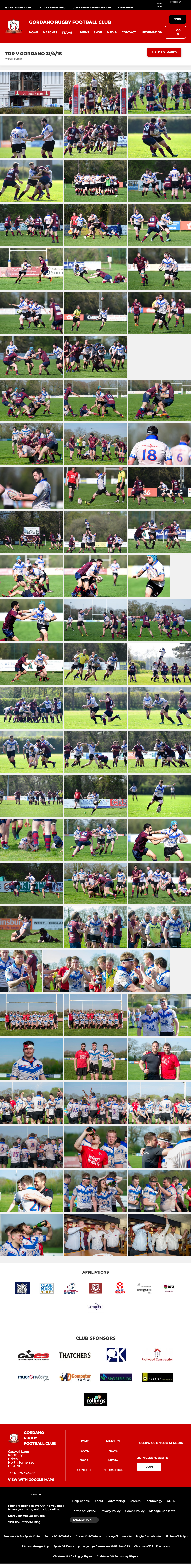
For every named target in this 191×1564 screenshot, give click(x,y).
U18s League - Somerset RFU (92, 7)
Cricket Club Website (88, 1536)
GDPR (171, 1501)
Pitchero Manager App (35, 1546)
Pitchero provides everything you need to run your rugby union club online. (36, 1507)
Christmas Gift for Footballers (152, 1546)
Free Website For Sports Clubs (22, 1536)
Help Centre (81, 1501)
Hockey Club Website (118, 1536)
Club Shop (125, 7)
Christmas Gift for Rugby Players (72, 1556)
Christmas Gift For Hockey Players (117, 1556)
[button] (33, 32)
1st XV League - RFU (18, 7)
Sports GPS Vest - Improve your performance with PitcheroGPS (92, 1546)
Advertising (116, 1501)
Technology (153, 1501)
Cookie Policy (134, 1511)
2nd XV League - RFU (51, 7)
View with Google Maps (31, 1479)
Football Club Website (58, 1536)
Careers (135, 1501)
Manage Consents (162, 1511)
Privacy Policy (110, 1511)
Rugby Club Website (148, 1536)
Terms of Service (84, 1511)
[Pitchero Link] (178, 6)
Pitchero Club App (176, 1536)
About (99, 1501)
